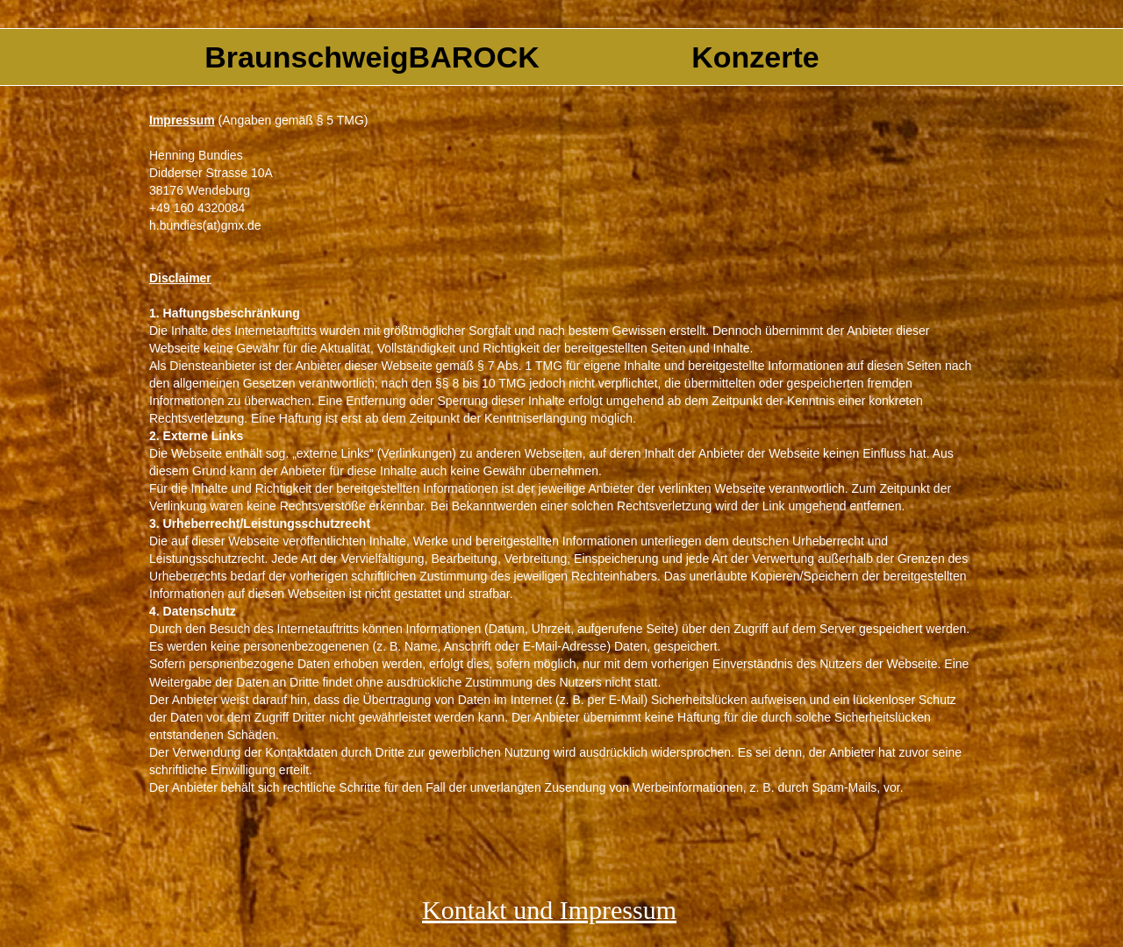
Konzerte (755, 57)
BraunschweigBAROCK (372, 57)
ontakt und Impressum (558, 909)
